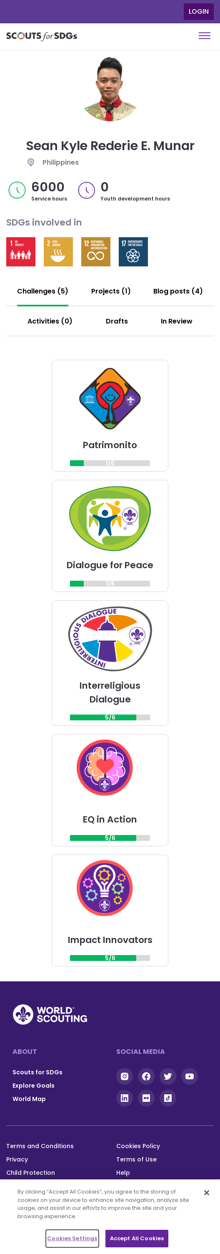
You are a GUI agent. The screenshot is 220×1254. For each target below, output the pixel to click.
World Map (29, 1099)
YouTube (189, 1076)
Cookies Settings (72, 1238)
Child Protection (30, 1172)
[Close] (207, 1193)
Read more (20, 251)
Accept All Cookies (137, 1238)
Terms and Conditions (40, 1146)
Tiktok (168, 1098)
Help (123, 1172)
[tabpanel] (110, 663)
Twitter (168, 1076)
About (24, 1051)
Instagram (124, 1076)
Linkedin (124, 1098)
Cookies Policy (138, 1146)
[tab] (42, 291)
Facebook (146, 1076)
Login (199, 11)
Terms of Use (136, 1159)
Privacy (17, 1159)
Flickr (146, 1098)
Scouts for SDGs (37, 1072)
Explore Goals (33, 1085)
